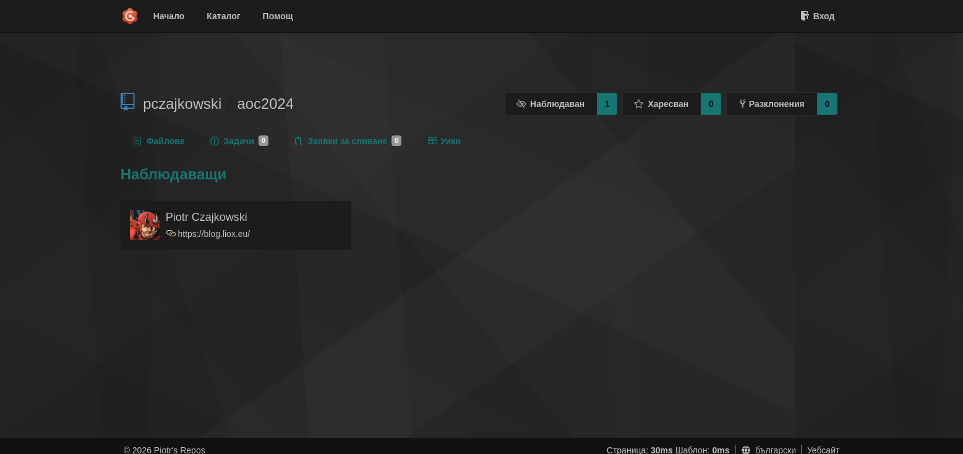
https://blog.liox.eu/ (214, 234)
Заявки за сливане (347, 141)
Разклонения (772, 104)
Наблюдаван (550, 104)
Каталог (223, 16)
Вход (817, 16)
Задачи (239, 141)
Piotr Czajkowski (206, 217)
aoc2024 (266, 103)
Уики (443, 141)
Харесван (661, 104)
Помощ (278, 16)
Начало (169, 16)
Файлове (159, 141)
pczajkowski (182, 103)
